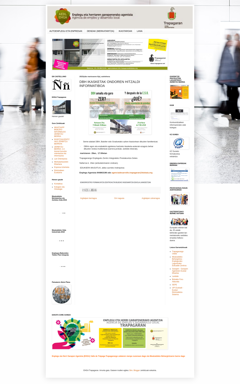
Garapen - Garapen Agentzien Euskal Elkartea (180, 271)
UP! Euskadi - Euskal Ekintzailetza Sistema (177, 291)
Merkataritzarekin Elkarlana (61, 163)
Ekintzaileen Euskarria (59, 171)
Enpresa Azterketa (61, 167)
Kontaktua (58, 184)
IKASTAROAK (125, 31)
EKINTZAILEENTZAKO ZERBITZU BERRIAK (61, 141)
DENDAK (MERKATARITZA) (100, 31)
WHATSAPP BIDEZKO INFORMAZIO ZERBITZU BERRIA (60, 131)
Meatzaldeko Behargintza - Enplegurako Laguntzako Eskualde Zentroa (179, 261)
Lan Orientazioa (60, 159)
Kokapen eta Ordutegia (59, 188)
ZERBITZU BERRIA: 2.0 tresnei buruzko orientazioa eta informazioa (60, 151)
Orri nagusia (119, 198)
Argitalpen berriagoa (88, 198)
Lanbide (175, 276)
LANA (139, 31)
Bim (131, 370)
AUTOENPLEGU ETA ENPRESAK (65, 31)
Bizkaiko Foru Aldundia (177, 280)
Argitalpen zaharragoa (151, 198)
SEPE (174, 285)
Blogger (137, 370)
